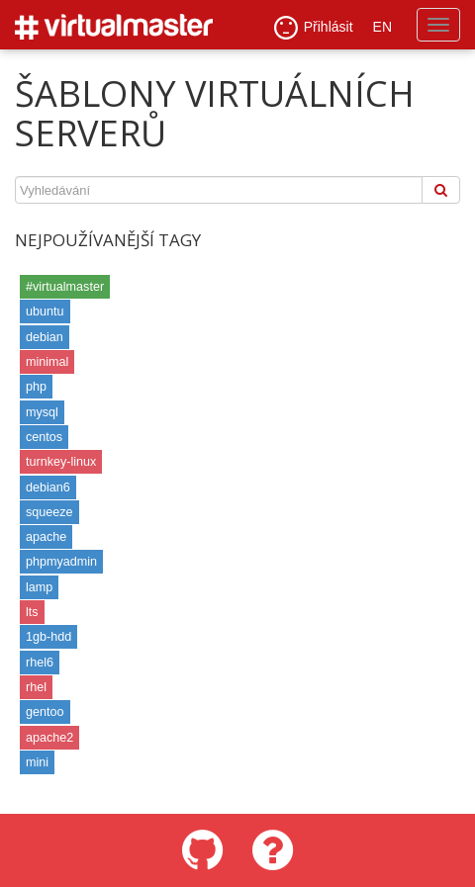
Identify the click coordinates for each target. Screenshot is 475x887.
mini (37, 762)
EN (382, 27)
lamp (39, 587)
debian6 (48, 487)
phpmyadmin (61, 562)
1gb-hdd (48, 637)
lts (32, 612)
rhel (36, 687)
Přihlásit (313, 28)
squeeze (49, 512)
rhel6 (39, 662)
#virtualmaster (65, 287)
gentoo (45, 712)
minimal (47, 362)
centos (44, 437)
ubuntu (45, 311)
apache (46, 537)
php (36, 387)
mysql (42, 412)
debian (44, 337)
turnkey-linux (61, 462)
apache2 (49, 738)
